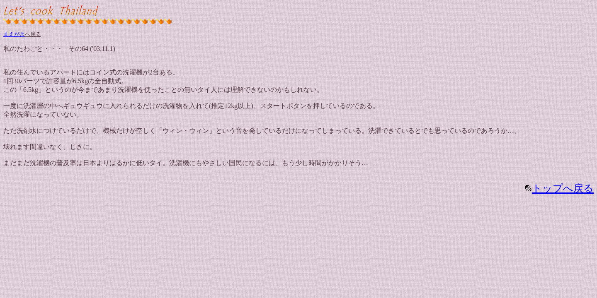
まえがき (14, 34)
